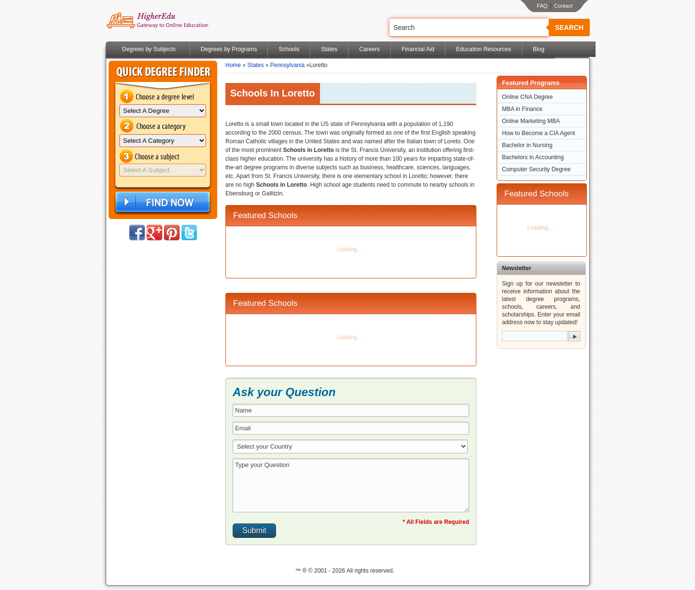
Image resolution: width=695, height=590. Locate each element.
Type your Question (351, 485)
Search (569, 27)
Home (233, 65)
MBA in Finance (522, 109)
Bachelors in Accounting (533, 157)
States (329, 49)
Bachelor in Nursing (527, 145)
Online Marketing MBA (531, 121)
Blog (538, 49)
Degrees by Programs (229, 49)
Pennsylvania (287, 65)
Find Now (161, 202)
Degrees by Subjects (149, 49)
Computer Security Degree (536, 169)
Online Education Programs (157, 20)
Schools (288, 49)
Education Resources (483, 49)
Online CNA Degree (527, 97)
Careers (369, 49)
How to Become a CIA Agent (538, 133)
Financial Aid (418, 49)
